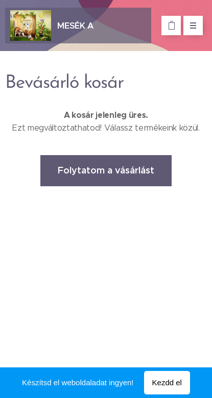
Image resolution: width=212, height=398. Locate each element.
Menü (189, 25)
